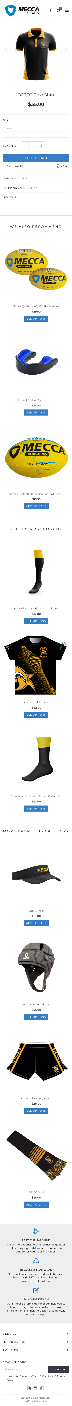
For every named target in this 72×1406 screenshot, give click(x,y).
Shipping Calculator (20, 187)
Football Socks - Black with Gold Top (36, 608)
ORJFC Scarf (36, 1192)
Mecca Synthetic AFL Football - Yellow (36, 306)
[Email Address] (25, 1369)
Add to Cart (36, 158)
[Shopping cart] (59, 10)
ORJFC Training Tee (36, 702)
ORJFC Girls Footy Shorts (36, 1098)
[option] (36, 54)
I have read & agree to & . (34, 1378)
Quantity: (9, 146)
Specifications (15, 178)
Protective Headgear (36, 1004)
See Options (36, 318)
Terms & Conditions (43, 1376)
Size (5, 120)
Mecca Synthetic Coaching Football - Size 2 (36, 493)
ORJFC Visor (36, 910)
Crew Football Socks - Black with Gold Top (36, 796)
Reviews (9, 197)
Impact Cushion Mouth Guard (36, 400)
